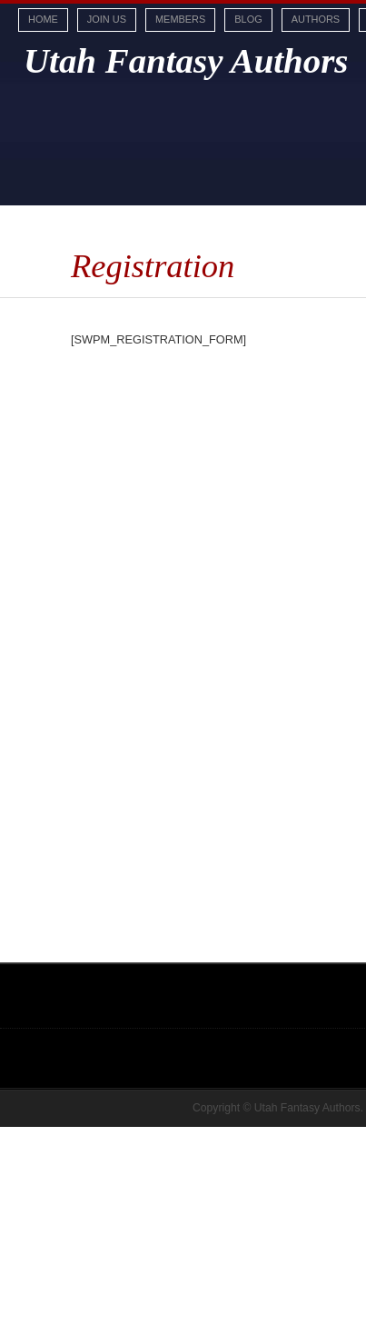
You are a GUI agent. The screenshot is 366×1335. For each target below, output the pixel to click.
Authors (316, 19)
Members (180, 19)
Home (43, 19)
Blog (248, 19)
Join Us (106, 19)
